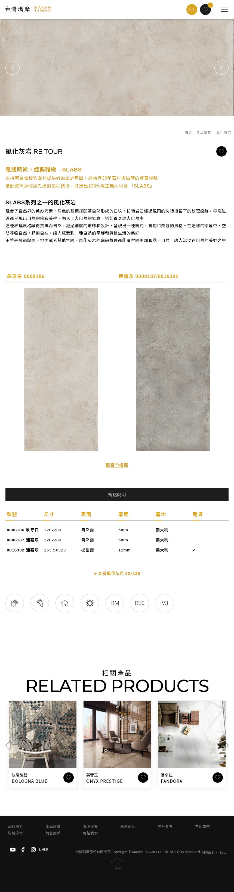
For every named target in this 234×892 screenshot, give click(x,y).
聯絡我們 (90, 833)
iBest (222, 852)
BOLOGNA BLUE (29, 781)
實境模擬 (90, 827)
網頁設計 (208, 852)
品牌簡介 (15, 827)
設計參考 (165, 827)
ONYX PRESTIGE (104, 781)
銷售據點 (52, 833)
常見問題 (202, 827)
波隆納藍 (19, 775)
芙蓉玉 (92, 775)
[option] (117, 67)
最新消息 (127, 827)
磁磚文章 (15, 833)
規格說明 (117, 494)
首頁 (188, 133)
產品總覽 (203, 133)
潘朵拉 (167, 775)
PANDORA (171, 781)
